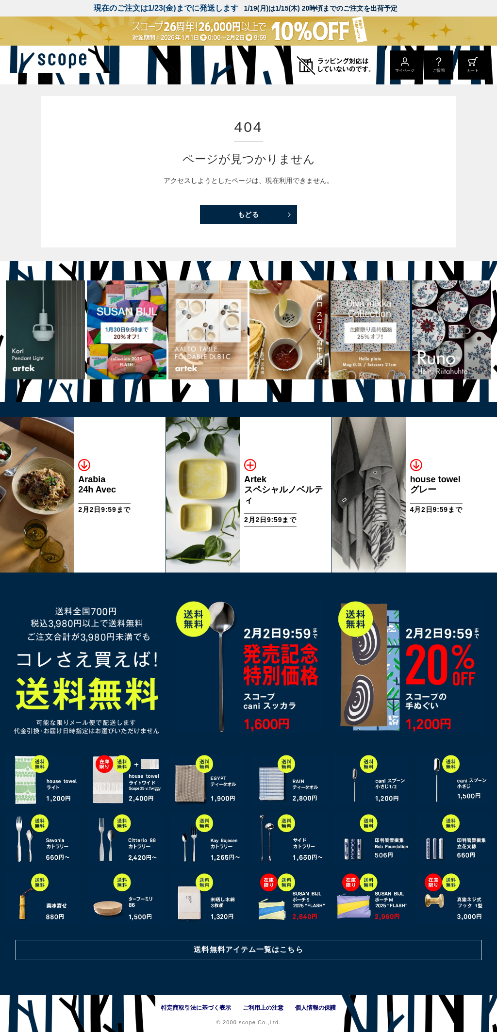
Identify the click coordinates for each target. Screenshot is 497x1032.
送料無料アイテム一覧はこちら (248, 948)
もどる (249, 214)
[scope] (81, 65)
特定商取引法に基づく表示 (196, 1007)
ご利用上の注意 (263, 1007)
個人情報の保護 (315, 1007)
